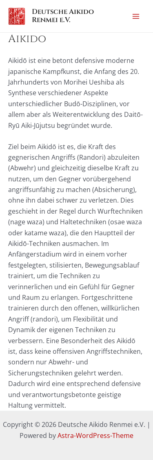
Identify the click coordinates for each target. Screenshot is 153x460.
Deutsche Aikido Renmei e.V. (63, 16)
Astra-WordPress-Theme (95, 435)
